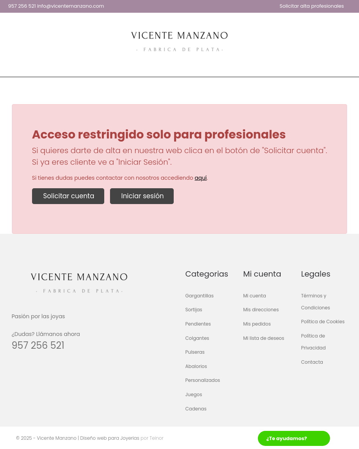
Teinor (155, 438)
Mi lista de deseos (263, 338)
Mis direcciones (261, 310)
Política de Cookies (323, 322)
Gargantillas (199, 295)
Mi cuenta (254, 295)
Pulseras (195, 352)
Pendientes (198, 324)
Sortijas (193, 310)
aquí (201, 178)
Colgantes (197, 338)
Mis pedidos (257, 324)
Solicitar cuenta (68, 196)
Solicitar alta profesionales (311, 6)
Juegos (193, 394)
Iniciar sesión (142, 196)
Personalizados (202, 380)
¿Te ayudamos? (286, 438)
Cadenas (196, 408)
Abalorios (196, 366)
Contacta (312, 362)
